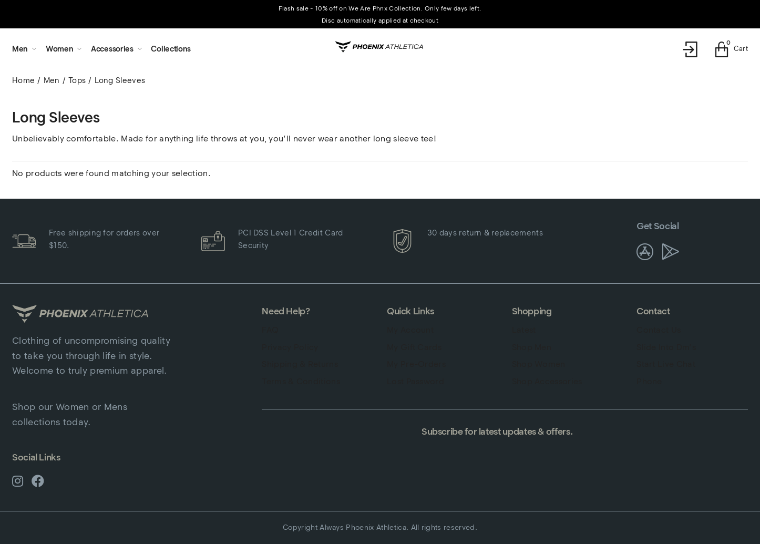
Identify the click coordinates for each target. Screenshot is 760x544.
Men (52, 80)
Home (23, 80)
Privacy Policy (290, 347)
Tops (77, 80)
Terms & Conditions (301, 381)
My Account (410, 330)
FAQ (270, 330)
